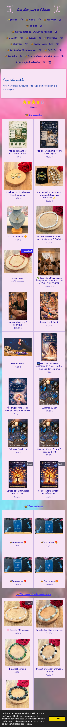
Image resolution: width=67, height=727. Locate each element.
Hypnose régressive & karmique (18, 323)
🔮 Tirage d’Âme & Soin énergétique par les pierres (17, 409)
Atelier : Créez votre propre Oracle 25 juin (49, 152)
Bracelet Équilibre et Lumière (49, 630)
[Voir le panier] (49, 62)
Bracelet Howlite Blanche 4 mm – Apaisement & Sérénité (49, 237)
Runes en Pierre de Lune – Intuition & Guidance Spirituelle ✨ (49, 195)
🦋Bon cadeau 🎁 (17, 542)
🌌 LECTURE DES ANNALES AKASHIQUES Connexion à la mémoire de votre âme (49, 366)
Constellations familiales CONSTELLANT (18, 492)
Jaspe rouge (17, 278)
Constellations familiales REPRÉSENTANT (49, 492)
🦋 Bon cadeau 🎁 (49, 581)
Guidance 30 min (49, 408)
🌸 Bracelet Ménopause (18, 630)
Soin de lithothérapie (49, 322)
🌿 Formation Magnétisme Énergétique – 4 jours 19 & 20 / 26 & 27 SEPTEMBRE (49, 281)
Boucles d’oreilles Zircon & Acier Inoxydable (18, 193)
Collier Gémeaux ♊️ (18, 236)
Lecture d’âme (17, 363)
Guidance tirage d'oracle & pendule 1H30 (49, 450)
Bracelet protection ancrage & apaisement (49, 670)
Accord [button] (57, 718)
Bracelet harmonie (17, 669)
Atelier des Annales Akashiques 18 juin (18, 152)
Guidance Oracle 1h (18, 449)
